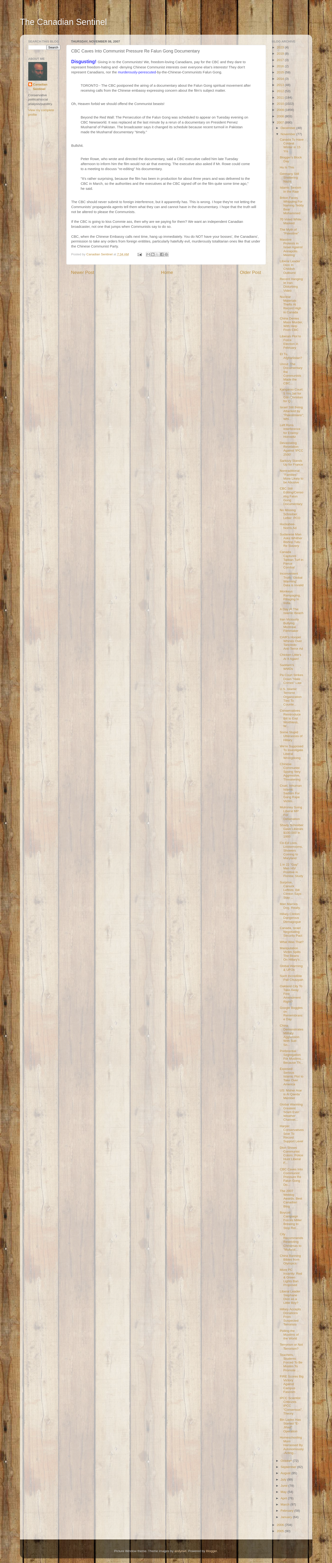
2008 (281, 116)
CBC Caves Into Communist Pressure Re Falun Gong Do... (291, 1177)
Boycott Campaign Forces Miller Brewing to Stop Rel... (291, 1220)
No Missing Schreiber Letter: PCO (290, 513)
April (284, 1498)
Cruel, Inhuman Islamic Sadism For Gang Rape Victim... (291, 793)
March (285, 1504)
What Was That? (291, 942)
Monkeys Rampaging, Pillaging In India (290, 597)
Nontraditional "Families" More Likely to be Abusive (291, 476)
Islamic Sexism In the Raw (290, 189)
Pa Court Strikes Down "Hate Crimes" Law (291, 678)
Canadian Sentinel (40, 87)
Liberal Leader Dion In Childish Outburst (290, 267)
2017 (281, 60)
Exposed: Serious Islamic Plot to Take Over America (291, 1076)
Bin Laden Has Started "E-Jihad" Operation (290, 1425)
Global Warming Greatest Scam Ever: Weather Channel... (291, 1112)
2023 (281, 47)
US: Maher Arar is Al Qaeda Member (291, 1094)
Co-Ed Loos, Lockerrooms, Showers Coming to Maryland (291, 850)
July (284, 1479)
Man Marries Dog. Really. (290, 906)
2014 (281, 79)
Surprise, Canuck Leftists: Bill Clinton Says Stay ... (290, 890)
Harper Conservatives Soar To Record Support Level (292, 1133)
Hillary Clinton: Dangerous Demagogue (290, 917)
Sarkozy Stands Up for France (291, 462)
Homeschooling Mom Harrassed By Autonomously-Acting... (292, 1445)
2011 (281, 97)
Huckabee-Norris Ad (288, 526)
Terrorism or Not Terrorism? (291, 1346)
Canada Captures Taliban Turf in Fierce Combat (291, 559)
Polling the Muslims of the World (289, 1334)
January (287, 1517)
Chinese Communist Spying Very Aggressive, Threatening (290, 771)
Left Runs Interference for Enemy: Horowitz (290, 430)
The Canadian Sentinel (63, 22)
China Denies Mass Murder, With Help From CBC (291, 324)
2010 (281, 103)
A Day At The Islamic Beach (291, 611)
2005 (281, 1531)
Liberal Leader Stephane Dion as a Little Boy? (290, 1297)
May (284, 1492)
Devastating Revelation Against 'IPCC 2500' (291, 448)
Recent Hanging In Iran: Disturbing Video (291, 284)
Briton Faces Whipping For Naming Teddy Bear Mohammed (292, 205)
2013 (281, 85)
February (287, 1510)
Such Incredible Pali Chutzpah (291, 978)
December (288, 128)
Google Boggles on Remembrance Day (291, 1013)
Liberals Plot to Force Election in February (290, 342)
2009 (281, 110)
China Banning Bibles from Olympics (290, 1259)
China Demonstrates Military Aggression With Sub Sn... (291, 1035)
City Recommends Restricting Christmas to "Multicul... (291, 1241)
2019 (281, 53)
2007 (281, 122)
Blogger (211, 1551)
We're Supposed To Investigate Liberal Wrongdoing (291, 752)
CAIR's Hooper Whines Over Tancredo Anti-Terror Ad (291, 643)
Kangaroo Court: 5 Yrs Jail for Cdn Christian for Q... (291, 395)
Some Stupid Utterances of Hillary (291, 736)
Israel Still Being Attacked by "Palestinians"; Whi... (292, 413)
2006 (281, 1525)
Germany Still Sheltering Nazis (289, 177)
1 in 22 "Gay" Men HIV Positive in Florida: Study (291, 870)
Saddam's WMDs (287, 667)
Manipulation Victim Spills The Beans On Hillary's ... (291, 954)
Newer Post (82, 272)
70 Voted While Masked (290, 221)
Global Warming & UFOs (291, 968)
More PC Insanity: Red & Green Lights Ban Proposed (291, 1277)
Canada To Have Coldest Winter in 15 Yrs (291, 145)
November (288, 134)
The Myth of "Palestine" (289, 231)
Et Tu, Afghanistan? (291, 356)
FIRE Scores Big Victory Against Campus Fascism (291, 1384)
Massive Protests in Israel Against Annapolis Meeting (291, 247)
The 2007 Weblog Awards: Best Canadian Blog (291, 1198)
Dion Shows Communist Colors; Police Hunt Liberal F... (291, 1155)
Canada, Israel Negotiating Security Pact (291, 931)
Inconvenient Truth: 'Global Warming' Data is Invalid (291, 579)
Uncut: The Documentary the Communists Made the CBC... (291, 373)
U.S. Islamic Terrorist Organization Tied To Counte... (291, 696)
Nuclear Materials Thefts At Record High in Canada (290, 304)
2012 (281, 91)
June (285, 1485)
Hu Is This (287, 167)
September (289, 1467)
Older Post (250, 272)
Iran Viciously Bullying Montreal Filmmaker (289, 625)
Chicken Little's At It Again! (290, 656)
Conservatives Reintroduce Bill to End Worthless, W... (290, 718)
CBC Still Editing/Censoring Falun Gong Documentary (291, 496)
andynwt (180, 1551)
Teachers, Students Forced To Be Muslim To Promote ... (291, 1362)
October (287, 1461)
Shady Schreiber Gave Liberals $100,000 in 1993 (291, 831)
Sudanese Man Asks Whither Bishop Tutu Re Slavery (291, 540)
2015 (281, 72)
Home (167, 272)
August (286, 1473)
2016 (281, 66)
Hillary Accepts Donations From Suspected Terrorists (290, 1316)
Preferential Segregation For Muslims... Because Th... (291, 1056)
